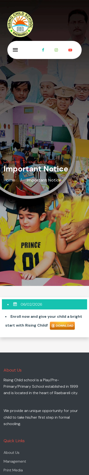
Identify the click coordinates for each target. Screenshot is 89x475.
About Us (11, 452)
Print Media (13, 470)
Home (9, 180)
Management (15, 461)
